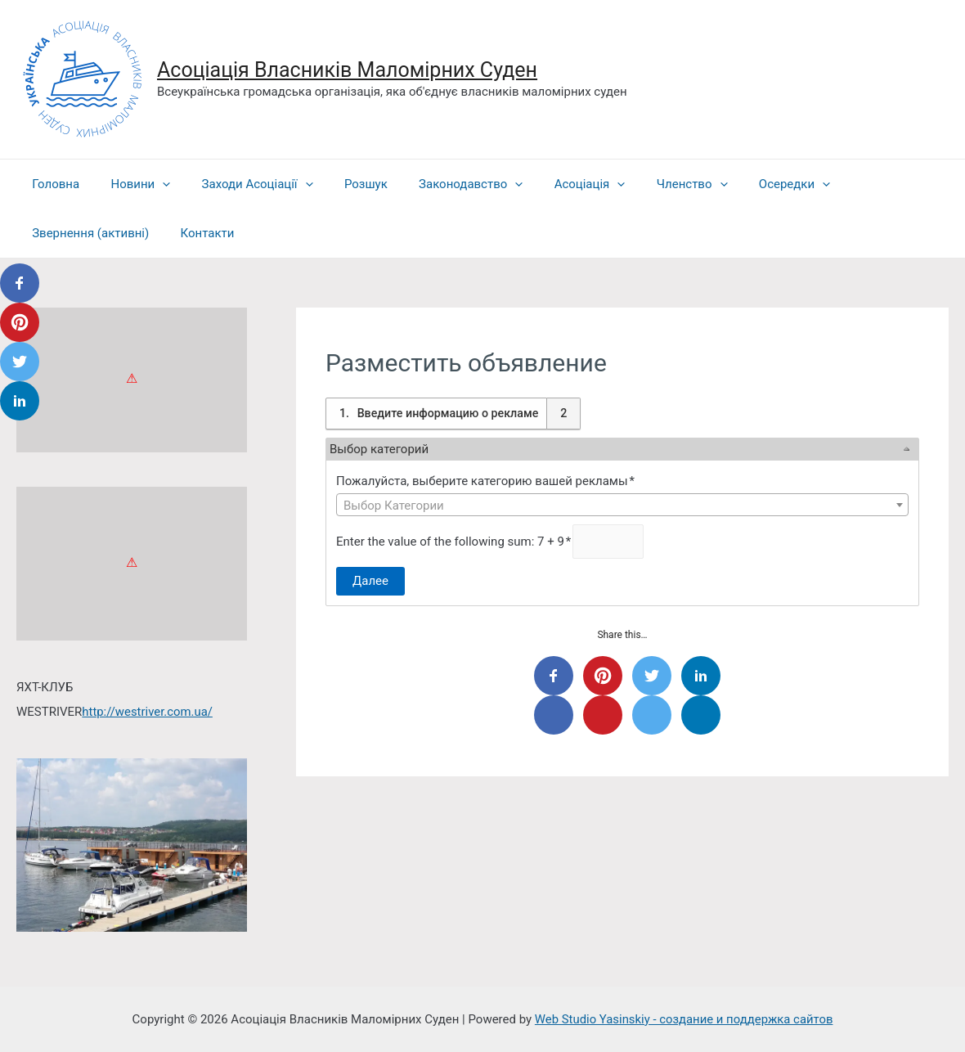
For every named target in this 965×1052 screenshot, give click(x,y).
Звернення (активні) (87, 233)
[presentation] (152, 184)
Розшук (342, 184)
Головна (52, 184)
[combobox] (622, 504)
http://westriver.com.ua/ (147, 711)
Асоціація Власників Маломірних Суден (347, 70)
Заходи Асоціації (240, 184)
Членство (648, 184)
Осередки (743, 184)
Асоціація (552, 184)
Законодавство (440, 184)
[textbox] (622, 505)
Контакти (197, 233)
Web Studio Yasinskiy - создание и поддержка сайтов (683, 1018)
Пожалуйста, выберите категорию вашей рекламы (486, 481)
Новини (130, 184)
